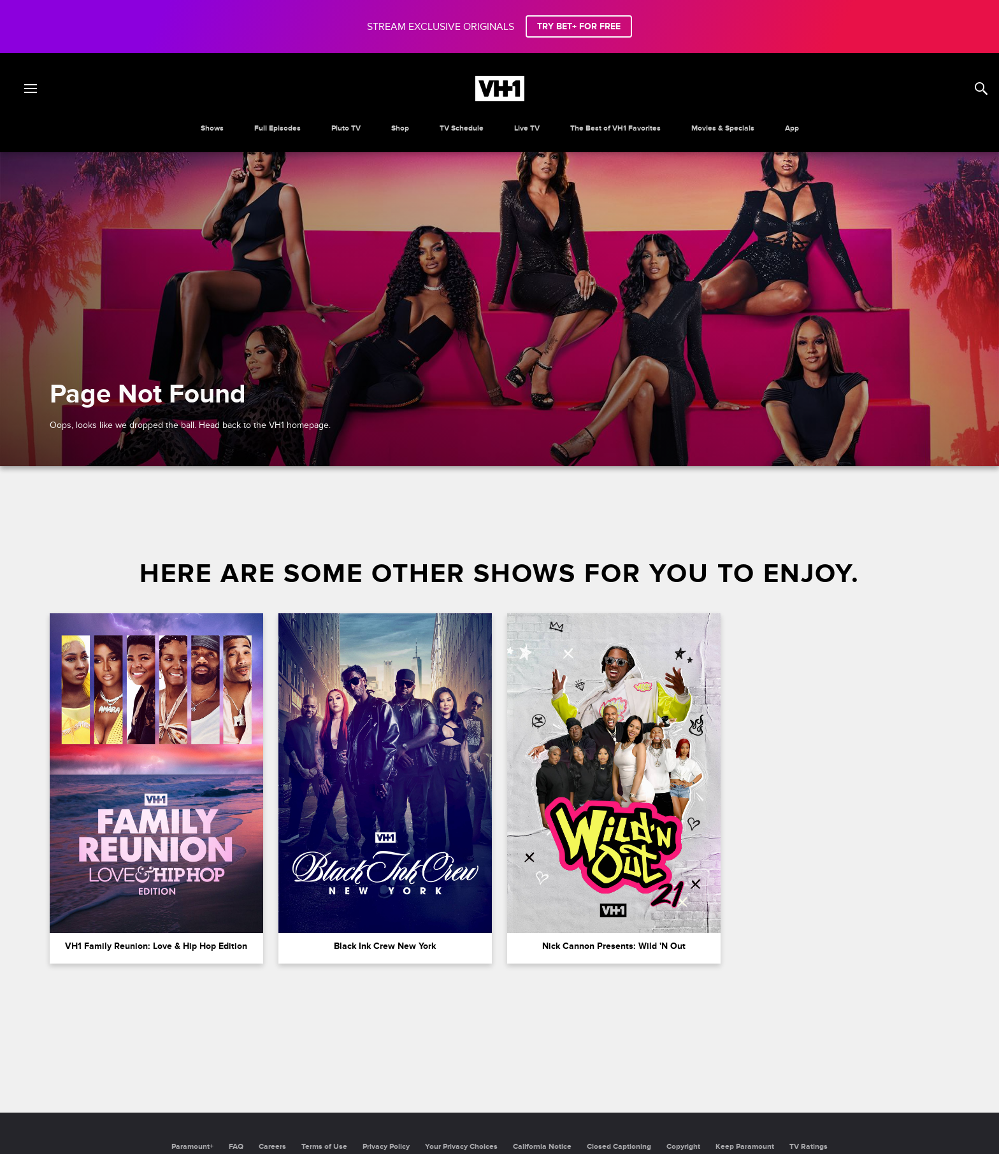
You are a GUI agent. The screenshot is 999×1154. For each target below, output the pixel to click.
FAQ (236, 1146)
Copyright (683, 1146)
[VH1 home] (499, 98)
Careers (272, 1146)
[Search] (981, 88)
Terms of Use (324, 1146)
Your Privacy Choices (461, 1146)
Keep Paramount (744, 1146)
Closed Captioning (619, 1146)
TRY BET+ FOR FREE (579, 26)
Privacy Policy (386, 1146)
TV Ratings (808, 1146)
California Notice (542, 1146)
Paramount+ (192, 1146)
